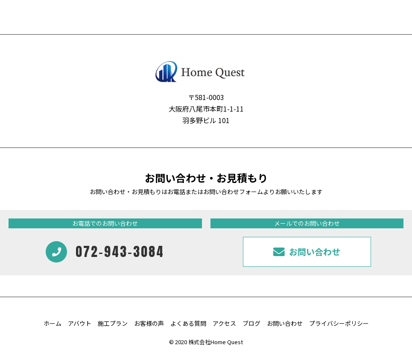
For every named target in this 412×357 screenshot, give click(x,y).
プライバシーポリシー (339, 323)
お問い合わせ (285, 323)
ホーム (52, 323)
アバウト (79, 323)
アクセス (224, 323)
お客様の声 (149, 323)
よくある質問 (188, 323)
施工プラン (113, 323)
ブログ (251, 323)
